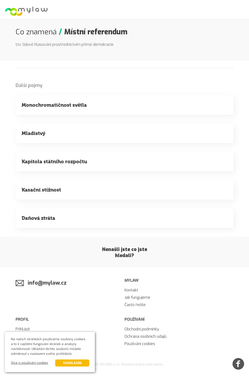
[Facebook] (238, 364)
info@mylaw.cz (47, 282)
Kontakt (131, 290)
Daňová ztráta (38, 218)
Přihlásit (23, 329)
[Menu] (239, 9)
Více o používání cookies (29, 363)
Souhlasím (72, 363)
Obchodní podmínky (141, 329)
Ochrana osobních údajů (145, 336)
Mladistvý (33, 133)
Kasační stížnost (41, 190)
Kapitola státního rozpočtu (54, 161)
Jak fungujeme (137, 297)
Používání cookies (139, 343)
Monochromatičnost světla (54, 105)
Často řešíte (135, 304)
